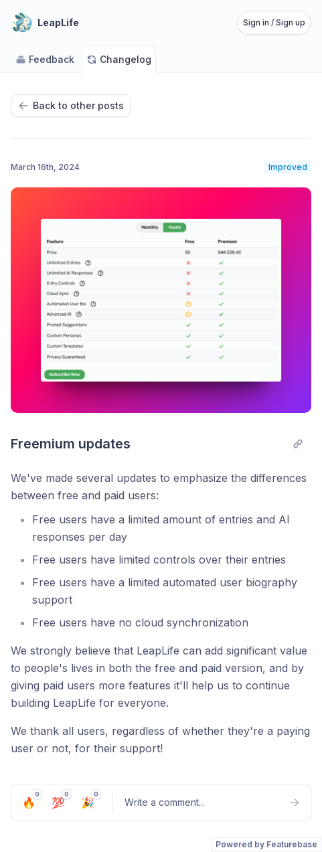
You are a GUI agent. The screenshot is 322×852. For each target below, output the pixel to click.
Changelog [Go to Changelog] (118, 59)
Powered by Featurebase (266, 844)
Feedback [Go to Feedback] (44, 59)
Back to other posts (71, 105)
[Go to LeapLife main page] (45, 22)
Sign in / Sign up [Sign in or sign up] (274, 22)
